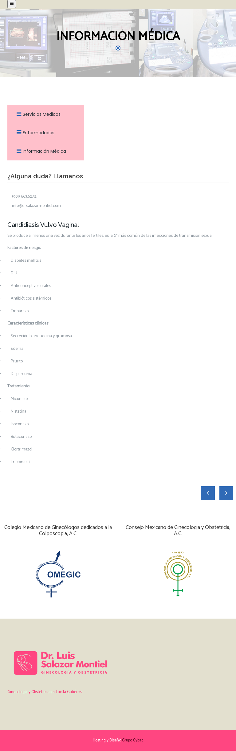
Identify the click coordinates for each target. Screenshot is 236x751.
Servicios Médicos (37, 114)
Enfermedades (34, 133)
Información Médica (40, 151)
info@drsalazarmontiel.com (36, 206)
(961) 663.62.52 (24, 197)
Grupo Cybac (132, 740)
